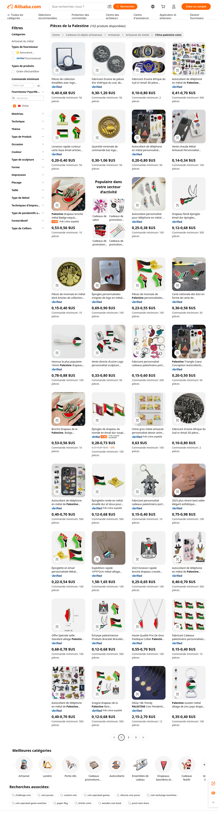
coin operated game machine (29, 803)
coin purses (45, 795)
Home (56, 35)
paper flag (60, 803)
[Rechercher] (125, 6)
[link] (213, 783)
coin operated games (97, 795)
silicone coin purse (128, 795)
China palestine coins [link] (168, 35)
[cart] (164, 7)
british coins (83, 803)
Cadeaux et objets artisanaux (84, 35)
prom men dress (138, 803)
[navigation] (27, 382)
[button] (109, 6)
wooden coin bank (109, 803)
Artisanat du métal (137, 35)
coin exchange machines (161, 795)
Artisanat (114, 35)
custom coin (68, 795)
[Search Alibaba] (78, 7)
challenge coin (21, 795)
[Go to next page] (143, 737)
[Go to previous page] (114, 737)
